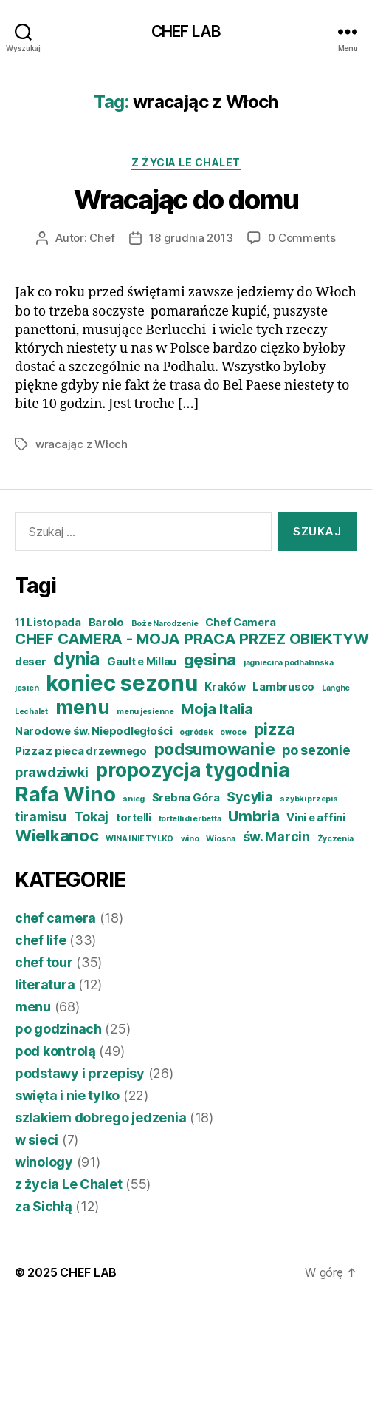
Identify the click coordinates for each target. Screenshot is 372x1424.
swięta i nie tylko (67, 1095)
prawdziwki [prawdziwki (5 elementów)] (51, 772)
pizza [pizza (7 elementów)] (274, 729)
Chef (101, 238)
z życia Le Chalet (186, 162)
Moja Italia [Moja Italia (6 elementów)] (216, 708)
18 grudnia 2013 (190, 238)
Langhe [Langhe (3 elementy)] (336, 688)
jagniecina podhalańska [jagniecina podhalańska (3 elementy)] (289, 663)
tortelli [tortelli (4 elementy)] (133, 817)
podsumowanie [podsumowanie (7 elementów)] (214, 749)
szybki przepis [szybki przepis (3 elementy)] (308, 799)
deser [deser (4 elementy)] (30, 661)
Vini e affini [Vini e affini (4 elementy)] (315, 817)
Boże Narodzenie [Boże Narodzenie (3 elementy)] (165, 623)
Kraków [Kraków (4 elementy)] (224, 687)
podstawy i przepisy (80, 1073)
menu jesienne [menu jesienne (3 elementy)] (145, 711)
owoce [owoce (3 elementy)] (233, 732)
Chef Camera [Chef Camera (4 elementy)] (240, 622)
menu (33, 1006)
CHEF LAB (186, 31)
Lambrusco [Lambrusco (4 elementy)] (283, 687)
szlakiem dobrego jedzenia (100, 1117)
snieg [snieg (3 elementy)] (134, 799)
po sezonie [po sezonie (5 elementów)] (316, 750)
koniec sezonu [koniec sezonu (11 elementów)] (122, 683)
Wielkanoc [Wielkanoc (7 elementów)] (57, 835)
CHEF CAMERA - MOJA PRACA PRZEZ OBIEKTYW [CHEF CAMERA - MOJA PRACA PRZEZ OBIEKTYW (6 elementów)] (191, 638)
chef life (40, 940)
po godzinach (58, 1029)
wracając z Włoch (81, 444)
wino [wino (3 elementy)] (190, 839)
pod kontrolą (55, 1051)
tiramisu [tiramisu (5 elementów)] (40, 816)
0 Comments (301, 238)
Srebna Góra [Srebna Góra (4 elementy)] (186, 797)
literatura (45, 984)
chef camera (55, 918)
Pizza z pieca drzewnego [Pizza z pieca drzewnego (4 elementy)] (81, 751)
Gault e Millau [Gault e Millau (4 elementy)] (141, 661)
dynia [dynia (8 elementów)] (76, 659)
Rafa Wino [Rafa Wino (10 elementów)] (65, 794)
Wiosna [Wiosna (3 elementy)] (220, 839)
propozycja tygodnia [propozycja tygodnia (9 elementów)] (192, 770)
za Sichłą (43, 1206)
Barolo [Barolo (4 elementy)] (106, 622)
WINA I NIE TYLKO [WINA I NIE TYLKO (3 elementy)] (139, 839)
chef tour (44, 962)
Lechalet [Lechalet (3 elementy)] (31, 711)
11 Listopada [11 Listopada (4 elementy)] (48, 622)
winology (44, 1162)
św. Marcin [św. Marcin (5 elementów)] (276, 836)
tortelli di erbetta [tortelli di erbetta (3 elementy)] (190, 819)
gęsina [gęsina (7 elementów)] (210, 659)
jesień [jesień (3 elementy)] (26, 688)
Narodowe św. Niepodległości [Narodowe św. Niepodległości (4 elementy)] (94, 731)
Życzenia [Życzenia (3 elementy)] (335, 839)
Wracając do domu (186, 199)
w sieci (36, 1139)
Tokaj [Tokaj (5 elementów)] (91, 816)
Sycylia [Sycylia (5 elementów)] (249, 796)
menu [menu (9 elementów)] (82, 707)
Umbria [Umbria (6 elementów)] (253, 816)
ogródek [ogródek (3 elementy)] (196, 732)
